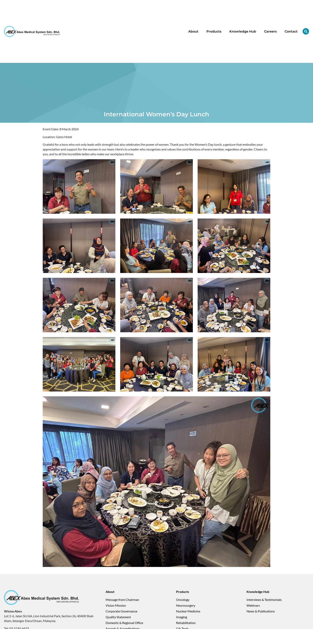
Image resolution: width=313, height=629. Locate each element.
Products (213, 31)
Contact (291, 31)
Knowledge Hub (242, 31)
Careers (270, 31)
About (193, 31)
